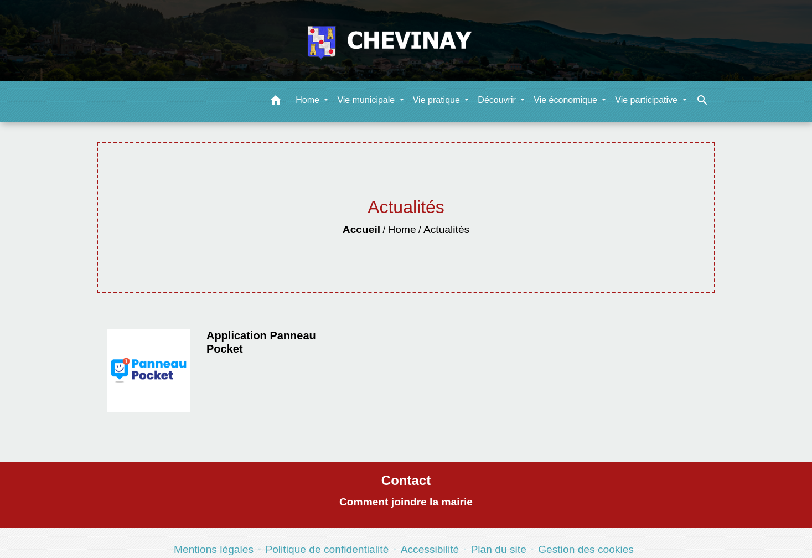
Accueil (361, 229)
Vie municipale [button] (367, 100)
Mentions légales (214, 549)
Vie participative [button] (647, 100)
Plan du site (498, 549)
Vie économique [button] (566, 100)
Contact (406, 480)
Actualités (446, 229)
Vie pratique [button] (438, 100)
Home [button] (309, 100)
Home (401, 229)
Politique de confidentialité (327, 549)
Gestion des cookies (586, 549)
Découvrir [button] (498, 100)
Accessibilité (430, 549)
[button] (275, 102)
